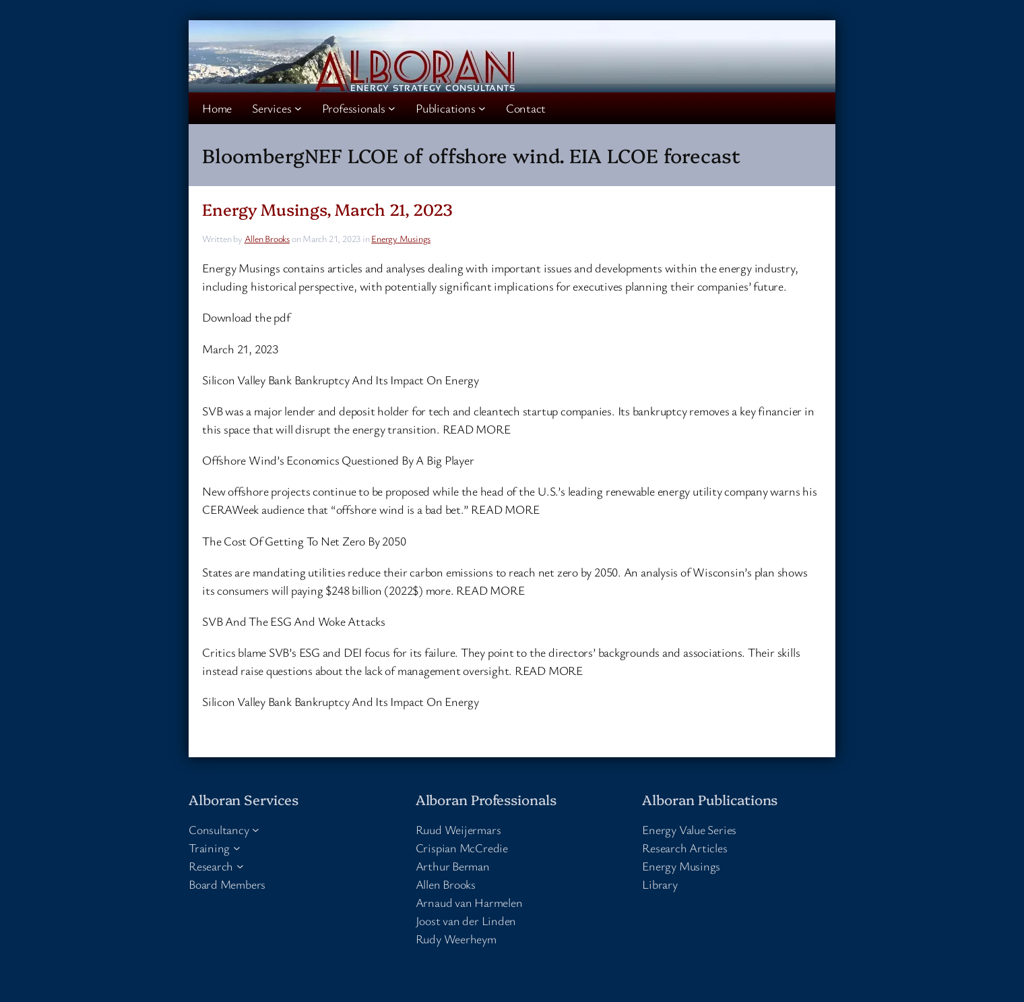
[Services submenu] (298, 108)
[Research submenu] (240, 866)
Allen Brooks (267, 238)
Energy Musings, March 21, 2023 (327, 209)
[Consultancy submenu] (255, 829)
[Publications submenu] (482, 108)
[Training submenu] (237, 848)
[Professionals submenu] (391, 108)
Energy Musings (400, 238)
